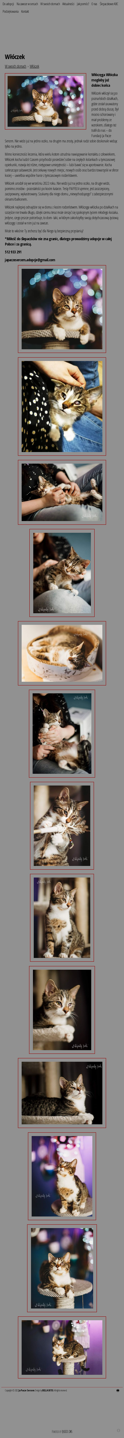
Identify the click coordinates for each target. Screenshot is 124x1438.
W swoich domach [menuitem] (50, 3)
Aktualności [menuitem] (68, 3)
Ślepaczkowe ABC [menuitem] (109, 3)
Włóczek (34, 66)
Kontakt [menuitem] (25, 11)
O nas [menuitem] (94, 3)
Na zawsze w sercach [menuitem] (27, 3)
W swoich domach (15, 66)
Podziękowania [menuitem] (11, 11)
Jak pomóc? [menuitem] (83, 3)
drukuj (118, 1390)
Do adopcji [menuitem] (8, 3)
